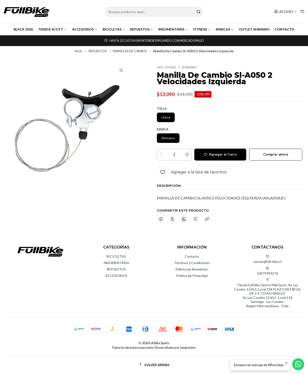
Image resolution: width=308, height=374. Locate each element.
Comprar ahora (275, 154)
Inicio (78, 51)
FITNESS (202, 29)
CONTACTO (284, 29)
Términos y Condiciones (192, 263)
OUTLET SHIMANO (254, 29)
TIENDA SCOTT (52, 29)
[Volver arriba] (154, 365)
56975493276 (267, 270)
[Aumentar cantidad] (187, 154)
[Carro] (302, 11)
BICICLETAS (114, 29)
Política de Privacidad (192, 276)
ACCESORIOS (85, 29)
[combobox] (154, 11)
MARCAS (225, 29)
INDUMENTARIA (173, 29)
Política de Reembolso (191, 269)
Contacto (192, 256)
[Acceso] (285, 11)
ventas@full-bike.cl (267, 259)
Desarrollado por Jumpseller (175, 347)
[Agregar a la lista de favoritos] (192, 172)
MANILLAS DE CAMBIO (130, 51)
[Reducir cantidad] (161, 154)
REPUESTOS (141, 29)
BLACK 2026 (23, 29)
